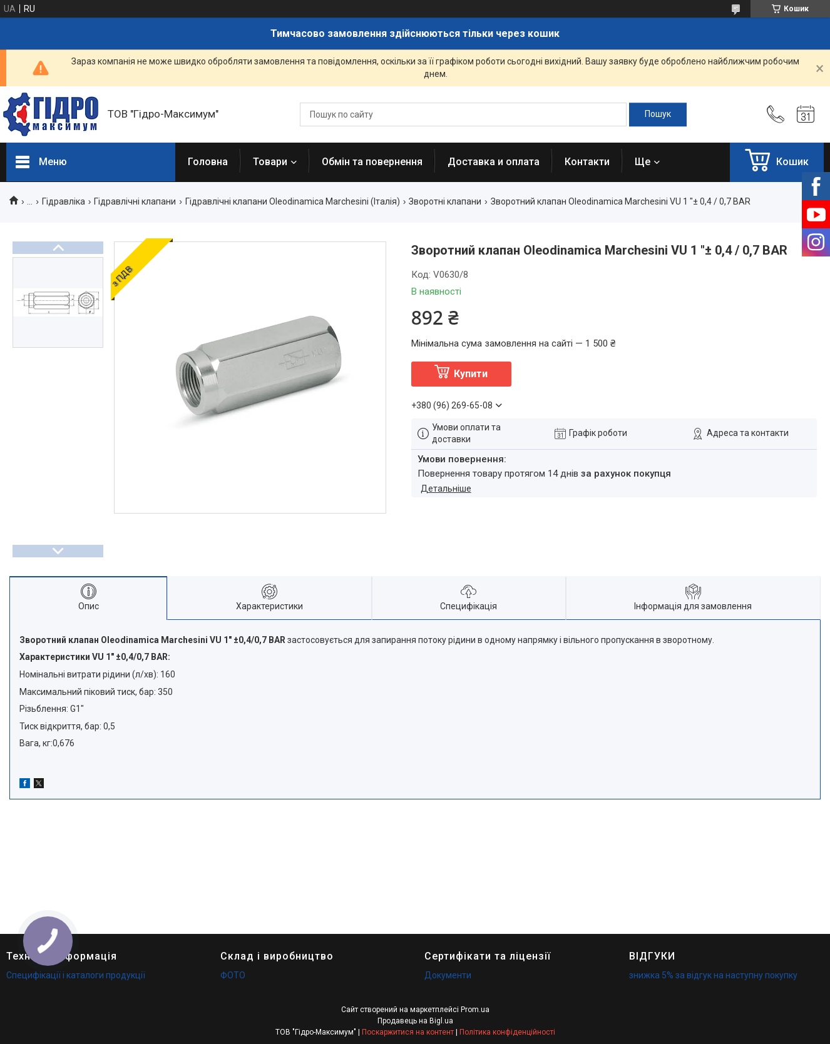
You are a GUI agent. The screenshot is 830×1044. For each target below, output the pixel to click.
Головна (208, 162)
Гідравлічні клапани (135, 201)
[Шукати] (658, 114)
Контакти (587, 162)
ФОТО (232, 975)
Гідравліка (63, 201)
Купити (471, 374)
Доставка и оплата (494, 162)
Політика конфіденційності (507, 1032)
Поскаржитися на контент (408, 1032)
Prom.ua (475, 1009)
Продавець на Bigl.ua (415, 1020)
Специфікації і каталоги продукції (75, 975)
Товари (270, 162)
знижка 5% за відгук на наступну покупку (713, 975)
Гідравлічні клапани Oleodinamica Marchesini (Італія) (292, 201)
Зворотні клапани (445, 201)
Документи (447, 975)
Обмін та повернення (372, 162)
